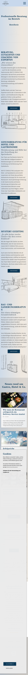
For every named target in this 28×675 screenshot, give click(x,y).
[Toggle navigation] (24, 3)
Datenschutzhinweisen (12, 467)
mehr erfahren (13, 108)
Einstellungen (9, 668)
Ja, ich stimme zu (10, 664)
